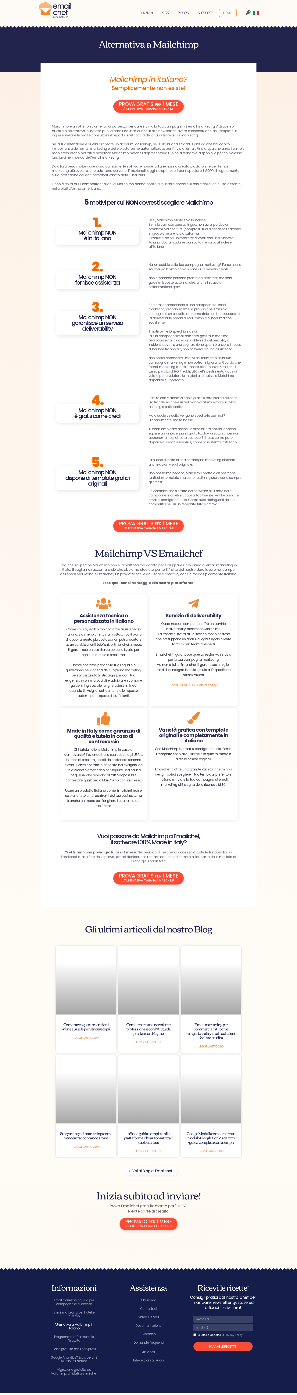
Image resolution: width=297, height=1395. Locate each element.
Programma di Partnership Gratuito (74, 1340)
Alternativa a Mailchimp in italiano (74, 1328)
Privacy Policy (234, 1336)
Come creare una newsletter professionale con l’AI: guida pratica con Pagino (148, 1029)
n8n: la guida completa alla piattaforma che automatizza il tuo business (148, 1138)
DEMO (227, 13)
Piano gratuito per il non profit (74, 1350)
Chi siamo (148, 1301)
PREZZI (165, 13)
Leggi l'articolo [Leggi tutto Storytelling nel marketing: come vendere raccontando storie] (85, 1147)
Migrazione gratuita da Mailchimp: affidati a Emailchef (74, 1373)
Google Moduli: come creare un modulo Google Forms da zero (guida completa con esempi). (211, 1138)
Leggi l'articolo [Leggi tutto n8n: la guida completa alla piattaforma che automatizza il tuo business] (148, 1152)
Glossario (148, 1335)
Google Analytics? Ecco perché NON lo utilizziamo (74, 1361)
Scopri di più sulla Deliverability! (193, 686)
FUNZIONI (146, 13)
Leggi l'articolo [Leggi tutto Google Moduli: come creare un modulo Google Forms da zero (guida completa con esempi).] (211, 1152)
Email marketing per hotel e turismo (74, 1315)
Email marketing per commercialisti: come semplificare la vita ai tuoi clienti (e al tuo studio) (211, 1031)
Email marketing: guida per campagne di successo (74, 1303)
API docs (148, 1353)
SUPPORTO (206, 13)
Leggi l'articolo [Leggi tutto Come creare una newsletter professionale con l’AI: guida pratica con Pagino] (148, 1043)
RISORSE (184, 13)
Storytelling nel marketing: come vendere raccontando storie (86, 1136)
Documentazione (148, 1327)
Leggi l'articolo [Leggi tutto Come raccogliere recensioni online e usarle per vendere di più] (85, 1038)
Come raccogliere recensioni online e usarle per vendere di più (86, 1027)
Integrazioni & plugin (148, 1362)
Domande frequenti (148, 1344)
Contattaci (148, 1309)
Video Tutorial (148, 1318)
